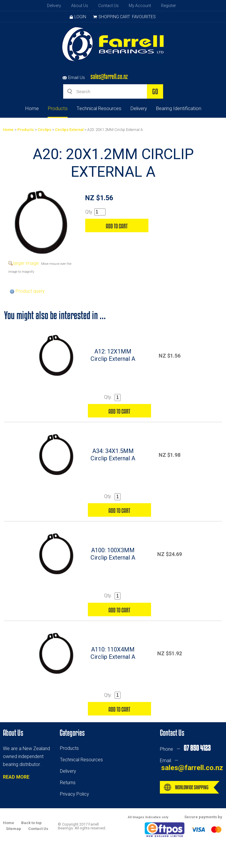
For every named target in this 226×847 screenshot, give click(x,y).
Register (168, 5)
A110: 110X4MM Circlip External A (113, 653)
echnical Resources (82, 759)
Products (58, 108)
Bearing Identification (178, 108)
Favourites (144, 16)
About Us (79, 5)
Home (32, 108)
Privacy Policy (74, 794)
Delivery (54, 5)
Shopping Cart (114, 16)
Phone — (185, 749)
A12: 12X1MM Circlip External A (113, 355)
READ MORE (16, 777)
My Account (140, 5)
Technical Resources (98, 108)
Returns (68, 782)
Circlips (44, 129)
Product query (30, 291)
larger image (26, 263)
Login (78, 16)
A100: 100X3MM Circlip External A (113, 554)
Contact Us (108, 5)
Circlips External (69, 129)
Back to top (31, 823)
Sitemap (13, 829)
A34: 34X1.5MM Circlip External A (113, 454)
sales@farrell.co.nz (109, 76)
